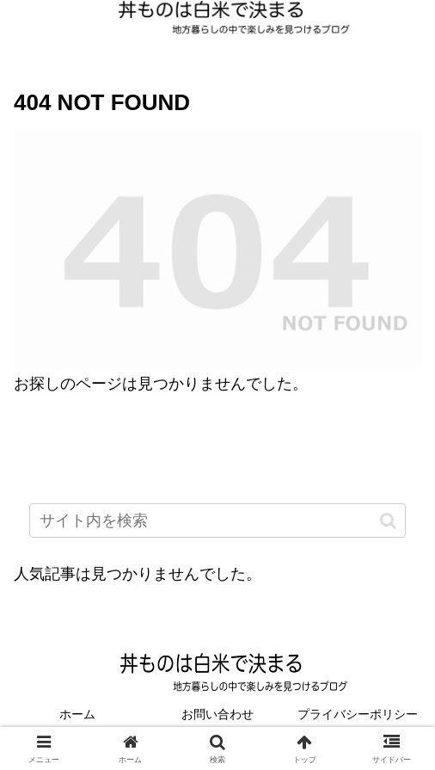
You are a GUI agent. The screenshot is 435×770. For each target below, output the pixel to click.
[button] (388, 520)
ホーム (77, 714)
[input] (217, 520)
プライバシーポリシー (357, 714)
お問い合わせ (217, 714)
